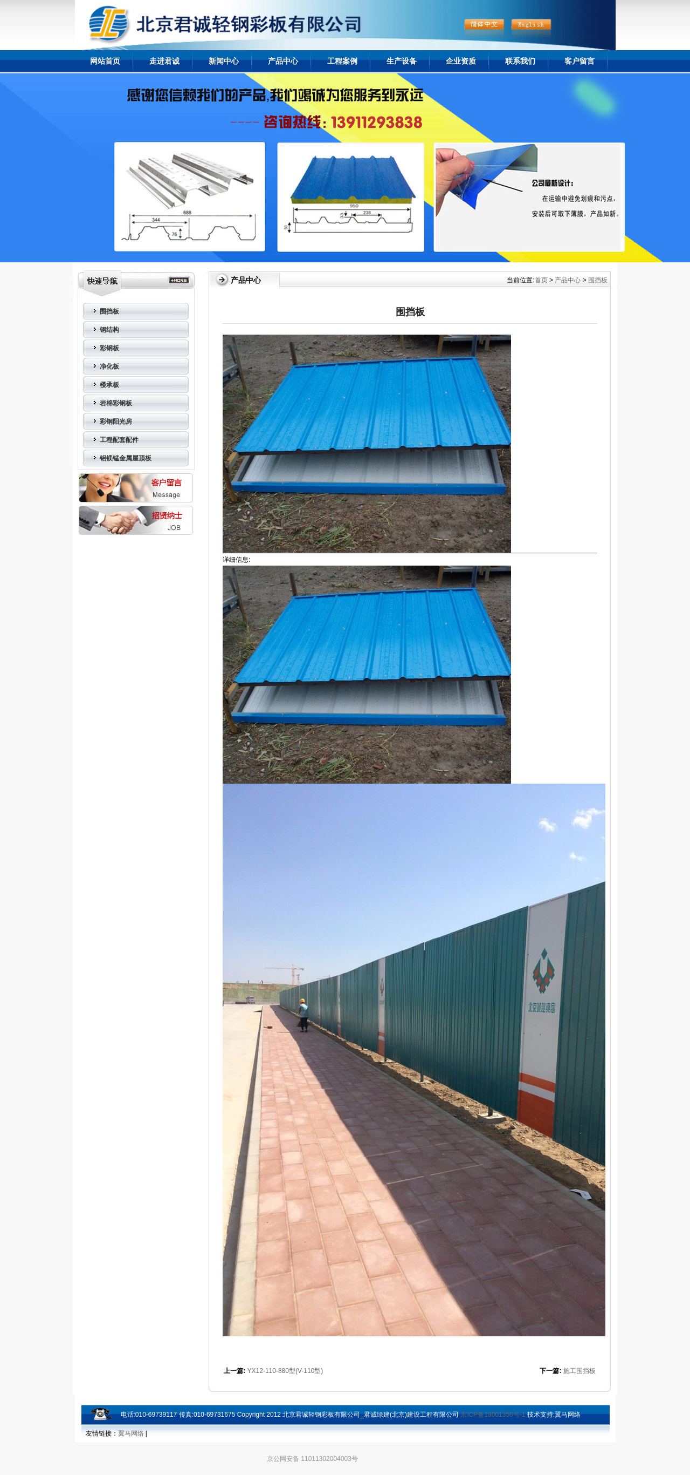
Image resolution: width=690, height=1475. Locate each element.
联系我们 (520, 61)
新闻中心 (224, 61)
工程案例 (342, 61)
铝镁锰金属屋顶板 (125, 458)
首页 (541, 280)
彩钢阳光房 (116, 421)
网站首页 (105, 61)
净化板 (109, 366)
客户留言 (579, 61)
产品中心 (283, 61)
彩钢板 (109, 348)
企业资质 (461, 61)
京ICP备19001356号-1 (492, 1414)
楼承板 (109, 385)
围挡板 (109, 311)
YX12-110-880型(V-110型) (285, 1371)
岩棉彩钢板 (116, 403)
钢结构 (109, 330)
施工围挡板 (579, 1371)
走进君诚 (164, 61)
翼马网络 (568, 1414)
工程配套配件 (119, 440)
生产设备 (402, 61)
